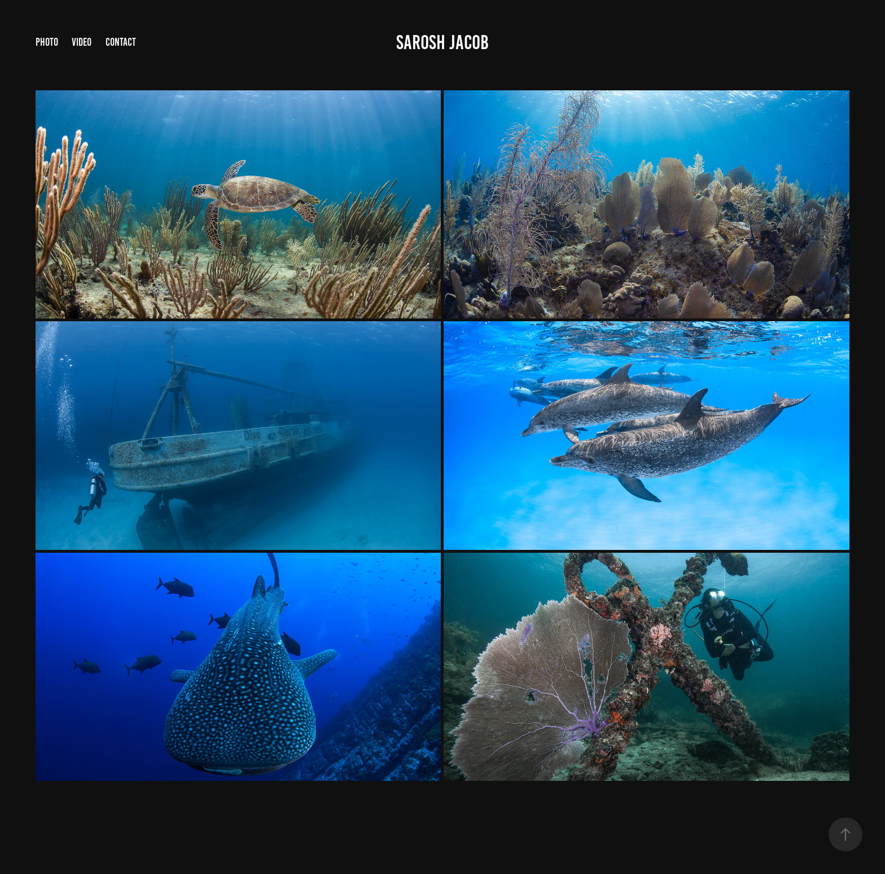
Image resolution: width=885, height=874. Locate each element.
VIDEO (81, 42)
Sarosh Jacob (442, 42)
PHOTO (47, 42)
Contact (121, 42)
